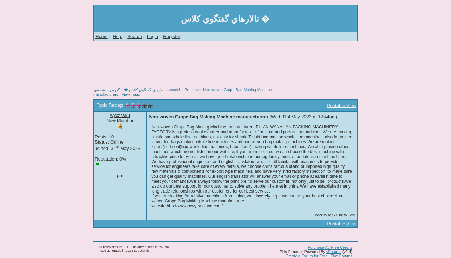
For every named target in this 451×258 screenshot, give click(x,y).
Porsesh (192, 90)
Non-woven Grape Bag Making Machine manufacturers (202, 127)
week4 (174, 90)
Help (117, 36)
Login (152, 36)
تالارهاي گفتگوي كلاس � (144, 90)
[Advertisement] (225, 67)
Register (171, 36)
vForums (333, 252)
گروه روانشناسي (106, 90)
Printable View (341, 105)
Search (134, 36)
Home (101, 36)
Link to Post (345, 215)
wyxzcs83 (120, 115)
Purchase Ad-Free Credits (330, 247)
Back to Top (324, 215)
